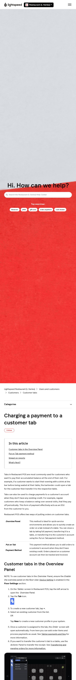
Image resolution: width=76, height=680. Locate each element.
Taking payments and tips (53, 634)
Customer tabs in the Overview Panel (26, 449)
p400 (24, 209)
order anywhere (46, 209)
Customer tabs (30, 393)
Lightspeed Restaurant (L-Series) (19, 389)
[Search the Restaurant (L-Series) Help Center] (38, 195)
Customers (13, 393)
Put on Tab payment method (21, 454)
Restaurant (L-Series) (38, 4)
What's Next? (14, 463)
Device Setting (46, 580)
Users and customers (49, 389)
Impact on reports (17, 458)
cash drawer (60, 209)
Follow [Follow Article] (9, 430)
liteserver (14, 209)
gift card (33, 209)
